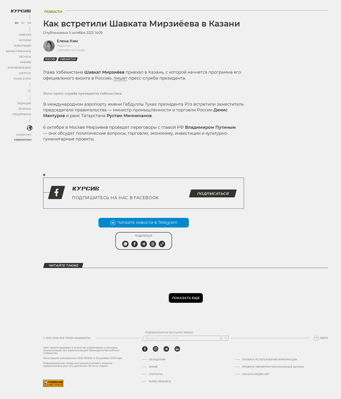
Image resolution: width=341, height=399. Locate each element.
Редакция (24, 103)
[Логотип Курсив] (20, 10)
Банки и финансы (18, 51)
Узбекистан (23, 139)
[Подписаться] (225, 338)
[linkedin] (177, 349)
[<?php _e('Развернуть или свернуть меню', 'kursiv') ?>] (29, 128)
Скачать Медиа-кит (255, 374)
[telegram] (166, 349)
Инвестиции (22, 45)
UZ (22, 22)
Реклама (24, 108)
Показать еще (186, 298)
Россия (50, 59)
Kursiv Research (160, 381)
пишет (120, 78)
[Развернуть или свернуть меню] (29, 91)
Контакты (156, 374)
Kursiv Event (22, 78)
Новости (25, 34)
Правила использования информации (269, 359)
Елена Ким (67, 41)
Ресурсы (25, 56)
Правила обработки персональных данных (273, 367)
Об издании (157, 359)
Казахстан (23, 134)
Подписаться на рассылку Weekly (169, 332)
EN (29, 22)
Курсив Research (19, 67)
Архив (153, 367)
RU (16, 22)
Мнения (25, 62)
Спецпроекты (21, 114)
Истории (25, 40)
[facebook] (145, 349)
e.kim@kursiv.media (71, 50)
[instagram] (155, 349)
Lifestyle (25, 73)
